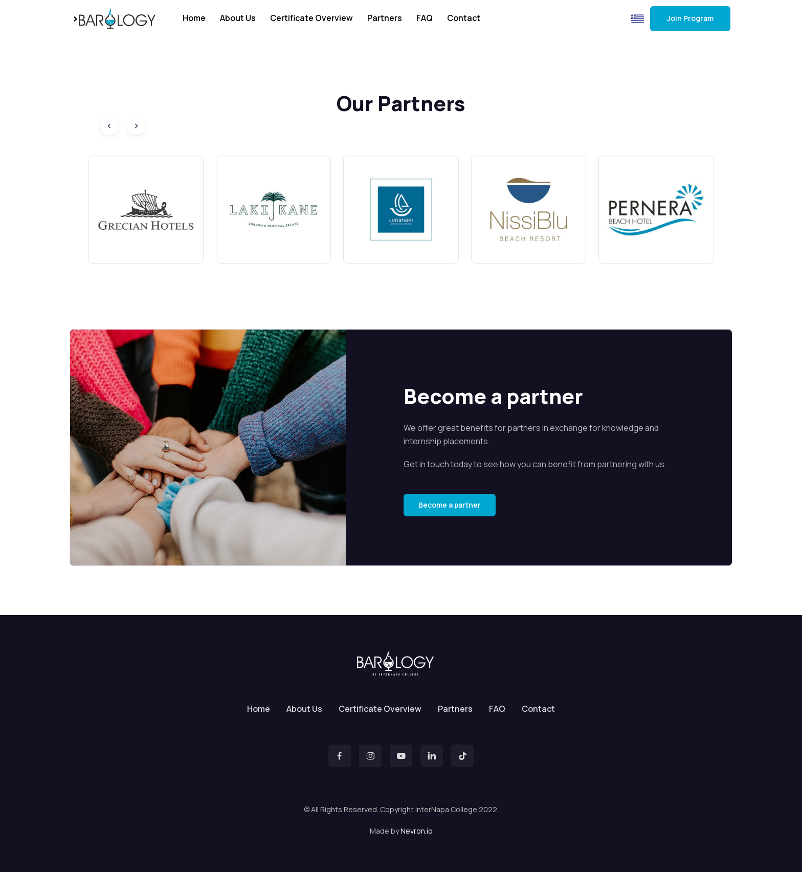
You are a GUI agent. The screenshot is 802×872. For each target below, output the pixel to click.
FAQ (424, 18)
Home (194, 18)
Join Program (690, 18)
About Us (238, 18)
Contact (463, 18)
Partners (384, 18)
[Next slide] (136, 126)
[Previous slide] (109, 126)
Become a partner (449, 505)
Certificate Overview (311, 18)
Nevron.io (416, 831)
